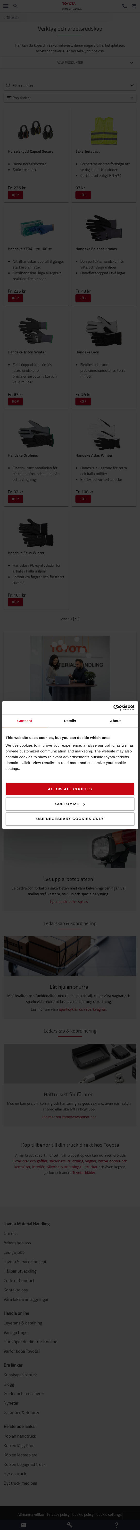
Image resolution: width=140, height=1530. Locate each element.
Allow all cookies (70, 789)
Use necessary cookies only (70, 819)
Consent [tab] (24, 721)
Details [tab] (70, 721)
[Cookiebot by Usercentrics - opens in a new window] (113, 707)
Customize (70, 804)
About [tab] (115, 721)
